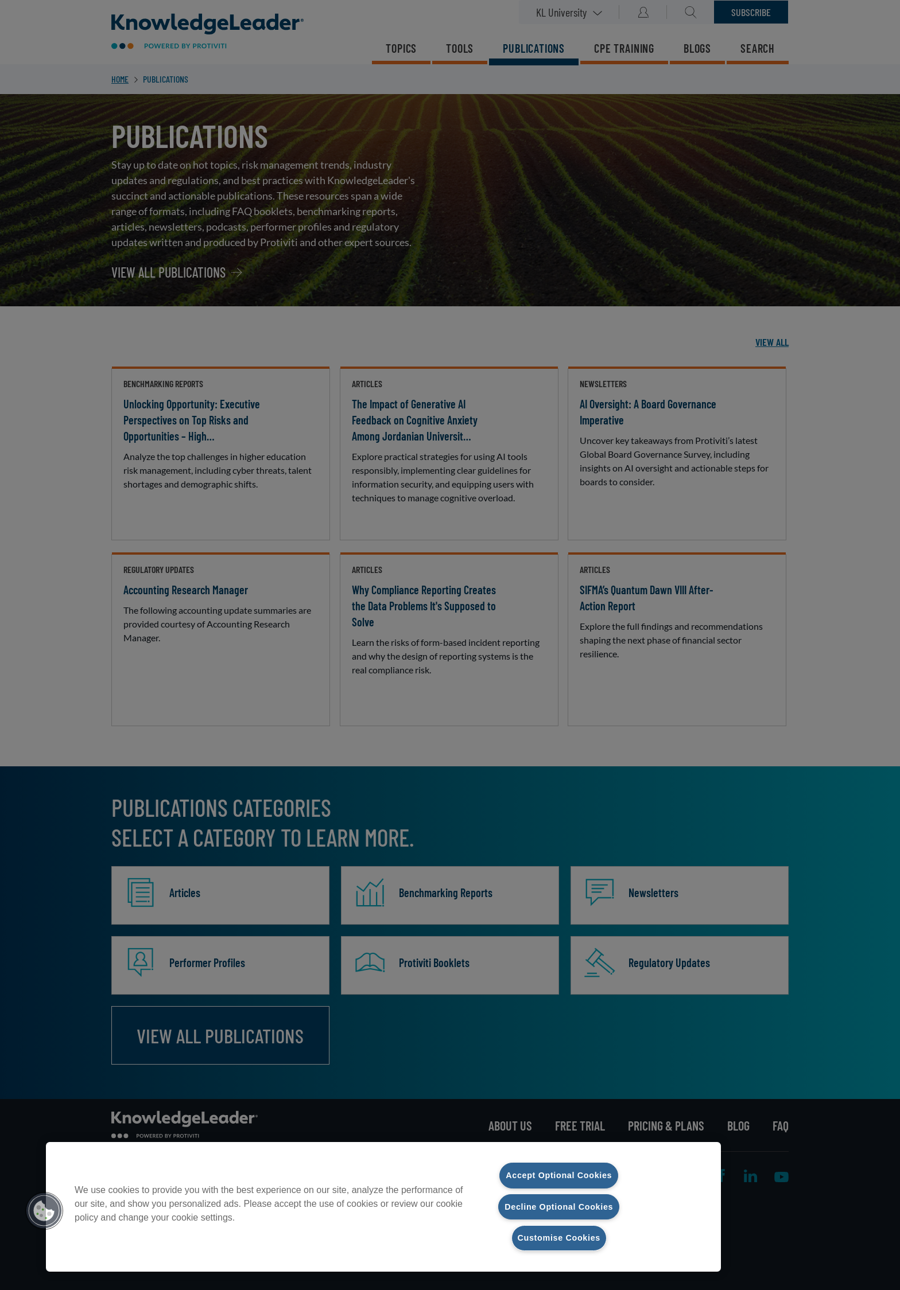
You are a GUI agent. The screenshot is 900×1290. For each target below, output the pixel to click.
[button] (44, 1210)
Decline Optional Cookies (559, 1206)
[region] (383, 1207)
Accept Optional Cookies (558, 1175)
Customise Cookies (559, 1237)
